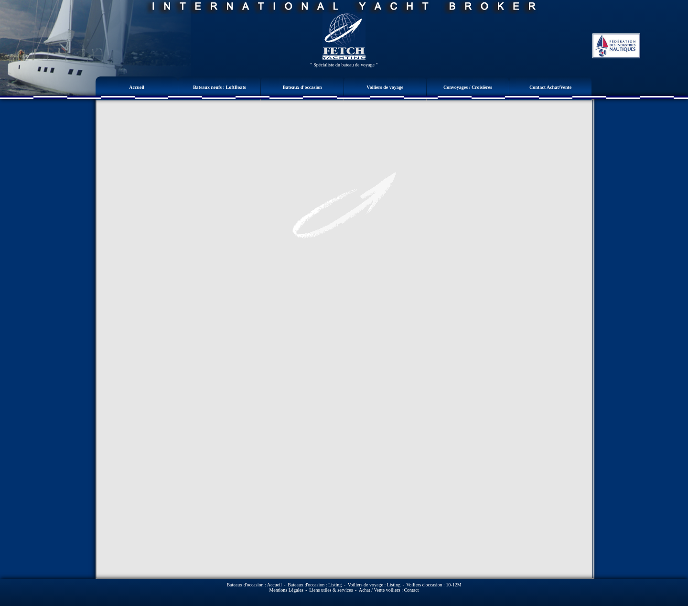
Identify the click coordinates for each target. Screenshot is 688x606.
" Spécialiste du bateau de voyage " (344, 64)
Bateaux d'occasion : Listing (315, 584)
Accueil (136, 87)
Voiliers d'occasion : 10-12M (433, 584)
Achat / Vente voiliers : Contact (389, 590)
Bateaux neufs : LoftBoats (219, 87)
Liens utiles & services (331, 590)
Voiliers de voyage (384, 87)
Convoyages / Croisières (467, 87)
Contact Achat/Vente (550, 87)
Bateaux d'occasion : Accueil (253, 584)
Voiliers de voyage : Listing (374, 584)
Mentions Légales (286, 590)
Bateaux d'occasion (302, 87)
